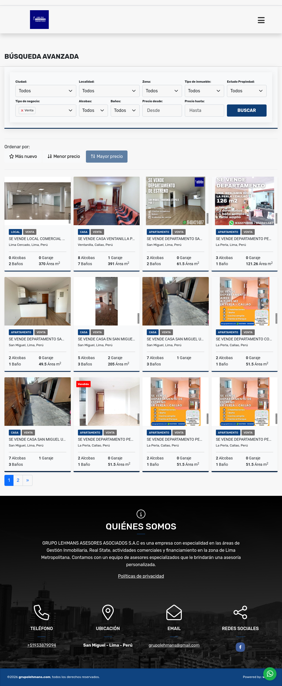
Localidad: (86, 82)
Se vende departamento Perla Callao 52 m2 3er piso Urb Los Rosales (175, 439)
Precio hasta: (195, 101)
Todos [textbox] (25, 90)
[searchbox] (20, 119)
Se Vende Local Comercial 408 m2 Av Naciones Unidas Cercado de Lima (37, 238)
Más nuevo (23, 156)
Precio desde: (152, 101)
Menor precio (63, 156)
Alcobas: (85, 101)
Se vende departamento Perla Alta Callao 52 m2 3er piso (244, 439)
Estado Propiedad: (240, 82)
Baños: (116, 101)
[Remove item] (23, 110)
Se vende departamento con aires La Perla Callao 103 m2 (244, 339)
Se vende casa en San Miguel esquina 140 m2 (106, 339)
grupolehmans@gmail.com (174, 645)
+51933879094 (41, 645)
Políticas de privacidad (141, 576)
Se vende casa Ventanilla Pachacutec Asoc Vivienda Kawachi (106, 238)
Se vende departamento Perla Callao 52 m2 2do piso (106, 439)
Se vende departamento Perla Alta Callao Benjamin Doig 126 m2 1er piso (244, 238)
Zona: (146, 82)
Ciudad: (21, 82)
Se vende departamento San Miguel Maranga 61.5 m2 (175, 238)
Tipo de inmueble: (198, 82)
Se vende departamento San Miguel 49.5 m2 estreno (37, 339)
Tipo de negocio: (27, 101)
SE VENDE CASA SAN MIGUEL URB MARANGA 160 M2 (175, 339)
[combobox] (45, 91)
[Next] (27, 480)
